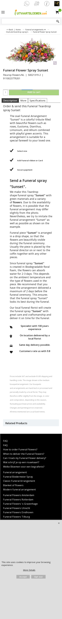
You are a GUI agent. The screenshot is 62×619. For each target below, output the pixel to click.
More (23, 100)
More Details (29, 570)
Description (10, 100)
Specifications (37, 100)
